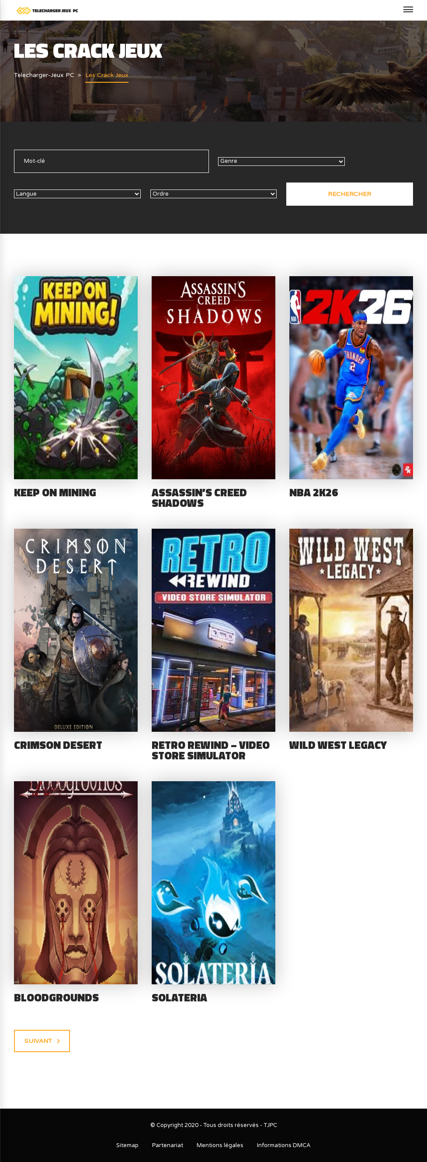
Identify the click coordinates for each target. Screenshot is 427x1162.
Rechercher (349, 194)
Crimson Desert (58, 745)
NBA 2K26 (313, 492)
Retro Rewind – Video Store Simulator (211, 750)
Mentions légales (220, 1145)
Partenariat (167, 1145)
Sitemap (127, 1145)
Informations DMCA (284, 1145)
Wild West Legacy (338, 745)
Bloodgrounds (56, 997)
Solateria (179, 997)
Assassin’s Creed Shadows (199, 498)
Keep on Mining (55, 492)
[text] (111, 161)
